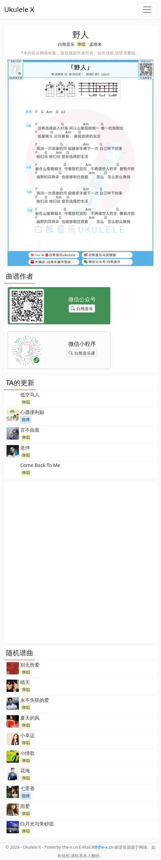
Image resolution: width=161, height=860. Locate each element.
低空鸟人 (29, 394)
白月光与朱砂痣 (37, 823)
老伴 (25, 447)
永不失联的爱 (34, 700)
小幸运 (27, 735)
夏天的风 (29, 717)
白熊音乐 (66, 44)
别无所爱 (29, 664)
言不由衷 (29, 430)
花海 (25, 770)
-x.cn (102, 847)
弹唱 (81, 44)
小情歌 (27, 753)
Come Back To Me (40, 465)
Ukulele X (19, 9)
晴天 (25, 682)
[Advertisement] (80, 562)
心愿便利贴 (32, 412)
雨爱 (25, 806)
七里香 (27, 788)
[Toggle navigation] (147, 9)
